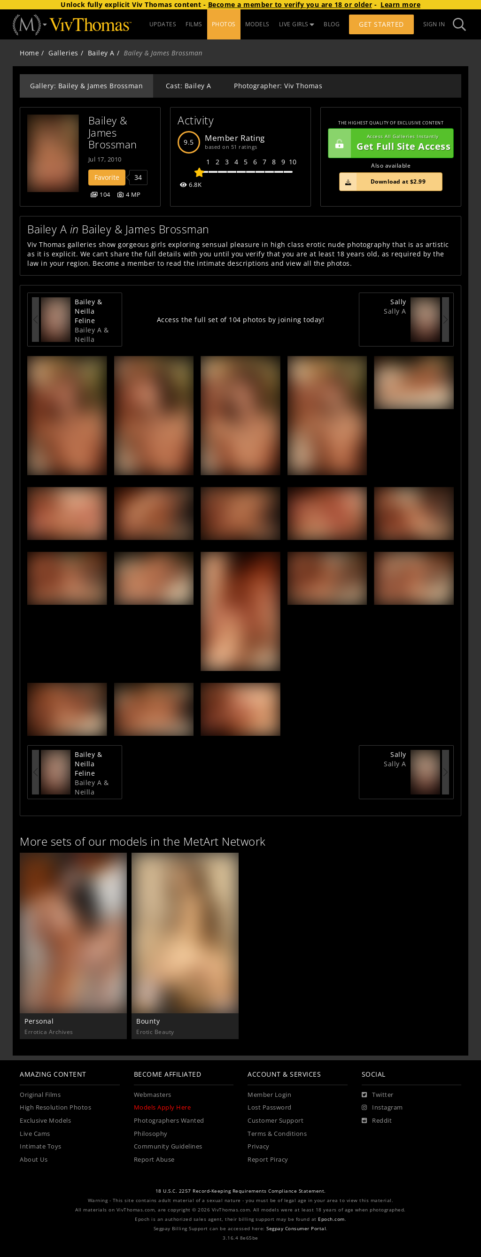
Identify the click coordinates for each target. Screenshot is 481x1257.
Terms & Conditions (277, 1134)
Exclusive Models (45, 1121)
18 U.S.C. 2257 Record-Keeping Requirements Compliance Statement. (240, 1191)
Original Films (40, 1095)
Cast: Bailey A (188, 85)
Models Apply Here (162, 1107)
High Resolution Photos (55, 1107)
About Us (33, 1160)
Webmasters (152, 1095)
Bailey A (101, 52)
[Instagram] (382, 1107)
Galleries (63, 52)
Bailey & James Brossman (112, 132)
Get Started (381, 24)
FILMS (194, 24)
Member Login (269, 1095)
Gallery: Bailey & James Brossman (86, 85)
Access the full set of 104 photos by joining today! (241, 319)
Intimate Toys (41, 1146)
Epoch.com (331, 1219)
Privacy (259, 1146)
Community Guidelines (168, 1146)
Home (29, 52)
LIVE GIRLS (297, 24)
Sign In (434, 24)
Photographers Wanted (169, 1121)
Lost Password (270, 1107)
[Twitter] (378, 1095)
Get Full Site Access (389, 143)
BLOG (332, 24)
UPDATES (163, 24)
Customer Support (275, 1121)
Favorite (106, 177)
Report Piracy (268, 1160)
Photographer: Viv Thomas (278, 85)
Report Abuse (154, 1160)
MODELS (257, 24)
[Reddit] (377, 1121)
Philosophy (151, 1134)
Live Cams (35, 1134)
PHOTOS (224, 24)
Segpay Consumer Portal (296, 1229)
